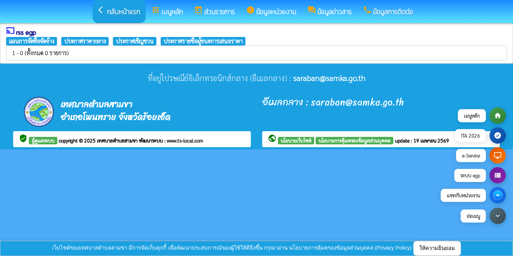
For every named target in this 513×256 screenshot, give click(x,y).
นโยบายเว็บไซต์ (296, 140)
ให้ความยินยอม (437, 248)
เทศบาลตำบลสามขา (118, 140)
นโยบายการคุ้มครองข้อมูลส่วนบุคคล (354, 140)
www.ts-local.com (185, 140)
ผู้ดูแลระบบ (43, 140)
